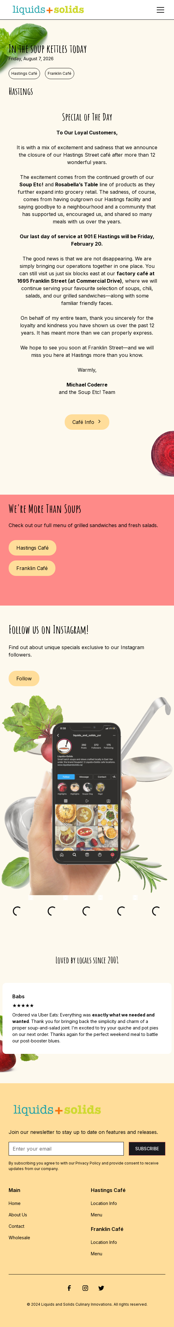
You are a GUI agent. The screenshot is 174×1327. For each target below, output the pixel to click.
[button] (159, 9)
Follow (24, 678)
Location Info (104, 1203)
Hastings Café (32, 548)
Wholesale (19, 1237)
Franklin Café (32, 568)
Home (15, 1203)
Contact (16, 1226)
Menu (96, 1214)
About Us (18, 1214)
